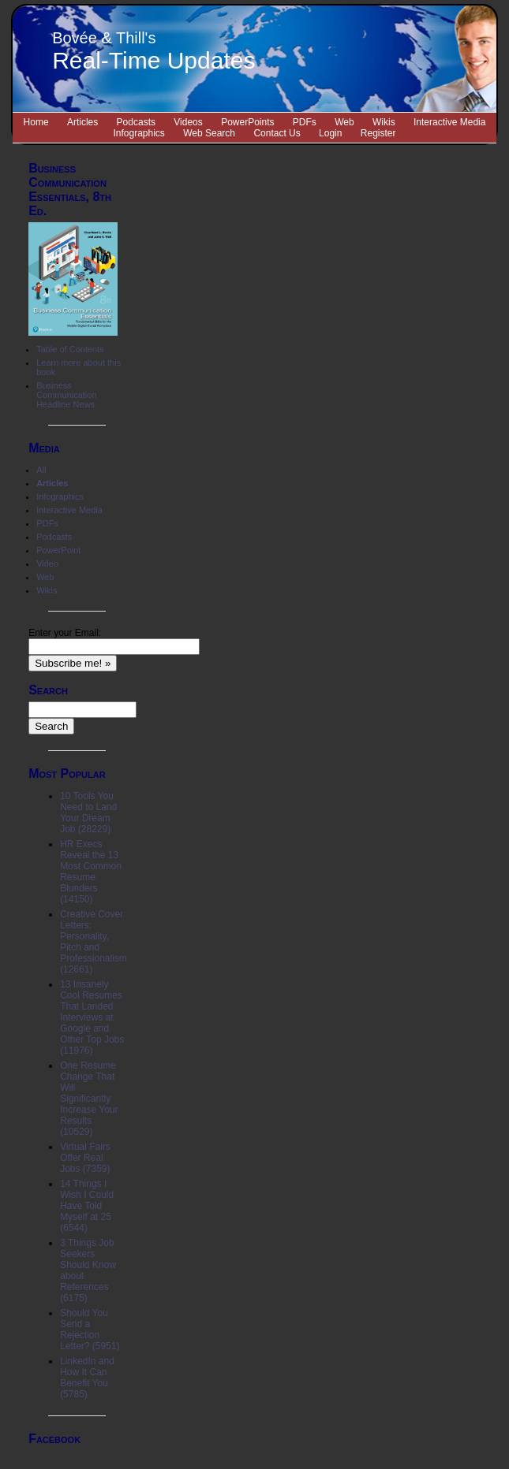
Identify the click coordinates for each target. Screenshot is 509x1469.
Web (344, 122)
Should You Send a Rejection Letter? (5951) (89, 1329)
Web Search (209, 133)
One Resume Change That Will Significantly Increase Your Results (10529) (89, 1098)
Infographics (139, 133)
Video (47, 563)
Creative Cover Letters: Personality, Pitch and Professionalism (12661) (93, 942)
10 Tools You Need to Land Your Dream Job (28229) (88, 812)
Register (378, 133)
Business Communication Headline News (66, 395)
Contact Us (276, 133)
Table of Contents (70, 349)
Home (36, 122)
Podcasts (136, 122)
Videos (188, 122)
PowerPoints (247, 122)
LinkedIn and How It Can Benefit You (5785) (87, 1378)
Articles (82, 122)
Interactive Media (449, 122)
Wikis (383, 122)
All (41, 469)
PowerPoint (58, 550)
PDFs (304, 122)
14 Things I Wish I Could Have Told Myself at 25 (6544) (87, 1205)
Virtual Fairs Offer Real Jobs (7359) (85, 1157)
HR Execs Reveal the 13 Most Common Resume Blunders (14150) (91, 872)
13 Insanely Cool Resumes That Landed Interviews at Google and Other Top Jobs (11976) (92, 1017)
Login (330, 133)
